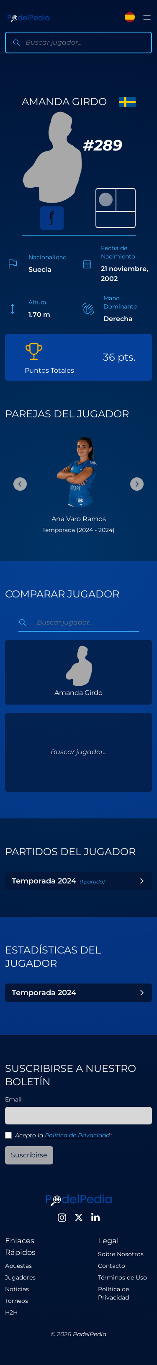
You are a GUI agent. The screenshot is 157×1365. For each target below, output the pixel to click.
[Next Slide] (137, 484)
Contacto (111, 1266)
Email (13, 1099)
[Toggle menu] (147, 18)
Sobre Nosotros (121, 1254)
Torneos (16, 1301)
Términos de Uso (122, 1277)
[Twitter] (79, 1217)
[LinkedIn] (95, 1217)
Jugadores (20, 1277)
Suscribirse (29, 1155)
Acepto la (63, 1135)
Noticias (17, 1289)
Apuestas (18, 1266)
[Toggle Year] (142, 881)
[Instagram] (62, 1217)
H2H (11, 1312)
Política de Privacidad (77, 1135)
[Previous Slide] (20, 484)
